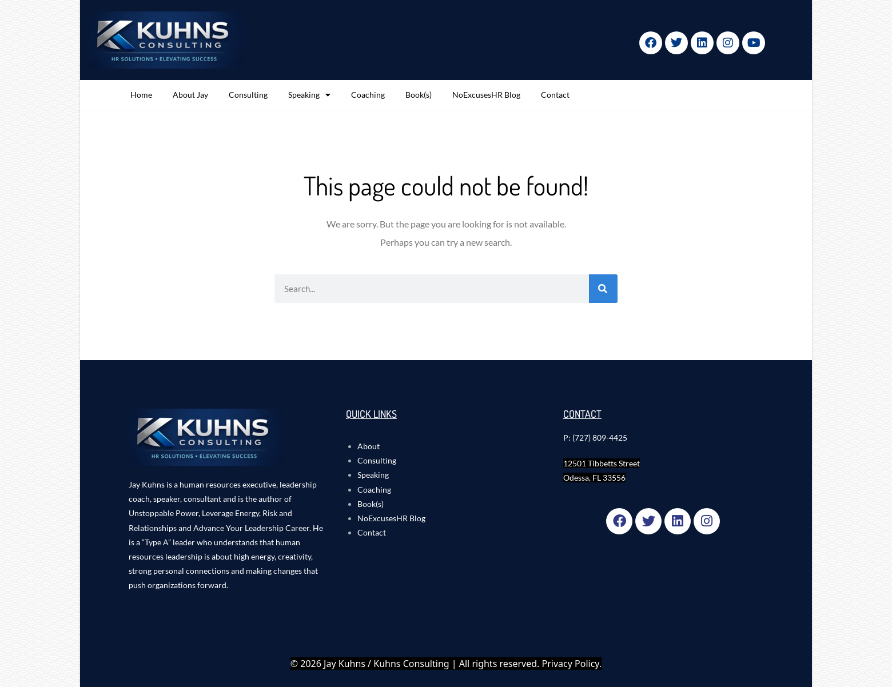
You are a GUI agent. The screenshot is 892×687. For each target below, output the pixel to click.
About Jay (190, 94)
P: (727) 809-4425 (595, 437)
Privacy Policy (570, 663)
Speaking (309, 95)
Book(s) (418, 94)
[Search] (603, 288)
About (368, 446)
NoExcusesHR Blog (486, 94)
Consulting (248, 94)
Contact (555, 94)
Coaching (368, 94)
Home (141, 94)
